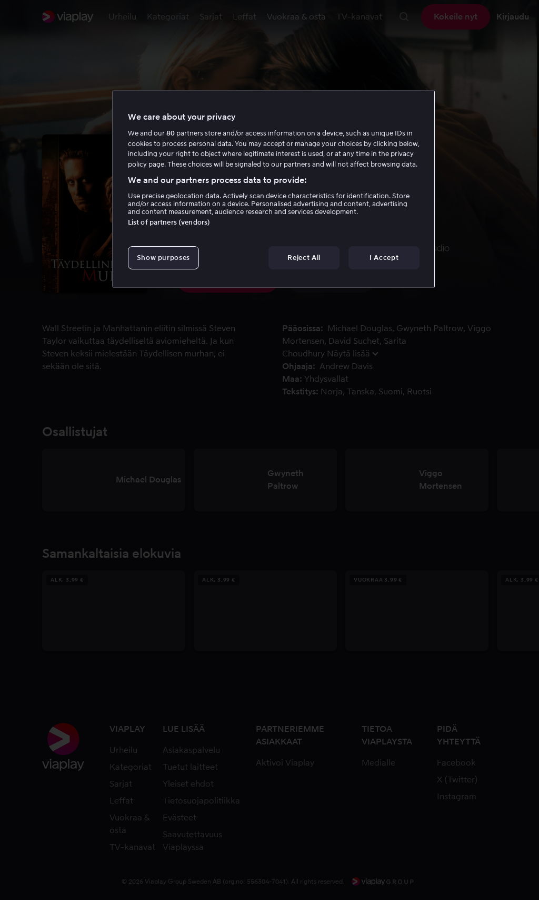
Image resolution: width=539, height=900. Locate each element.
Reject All (304, 258)
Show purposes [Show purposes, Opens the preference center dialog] (163, 258)
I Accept (384, 258)
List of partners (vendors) (169, 222)
